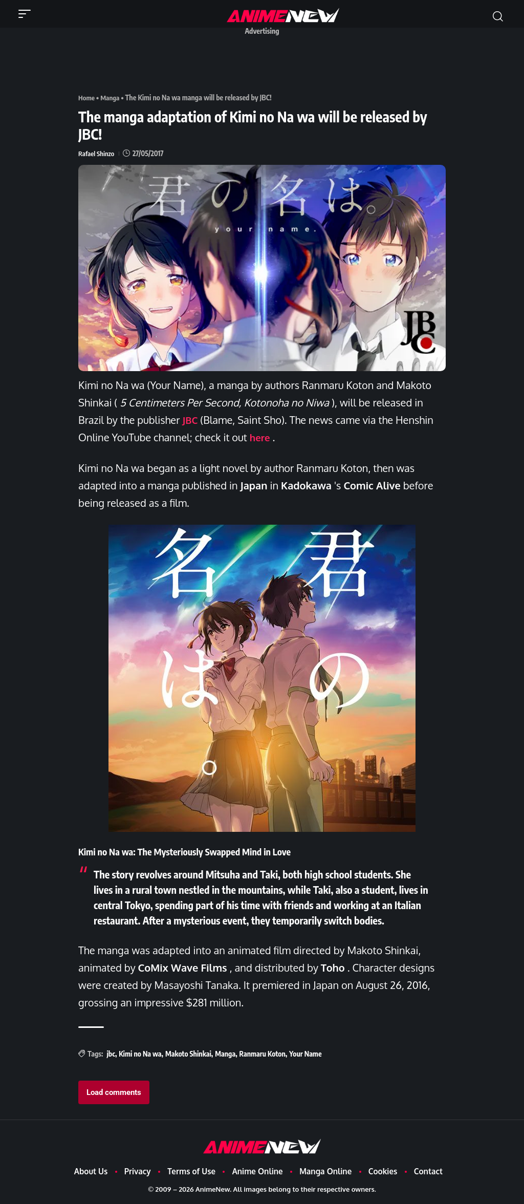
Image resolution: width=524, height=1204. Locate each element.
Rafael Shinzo (97, 153)
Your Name (305, 1053)
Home (87, 97)
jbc (110, 1053)
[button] (27, 14)
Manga (111, 97)
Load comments (113, 1092)
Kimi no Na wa (140, 1053)
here (261, 437)
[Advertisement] (264, 63)
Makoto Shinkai (188, 1053)
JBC (190, 419)
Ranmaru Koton (262, 1053)
